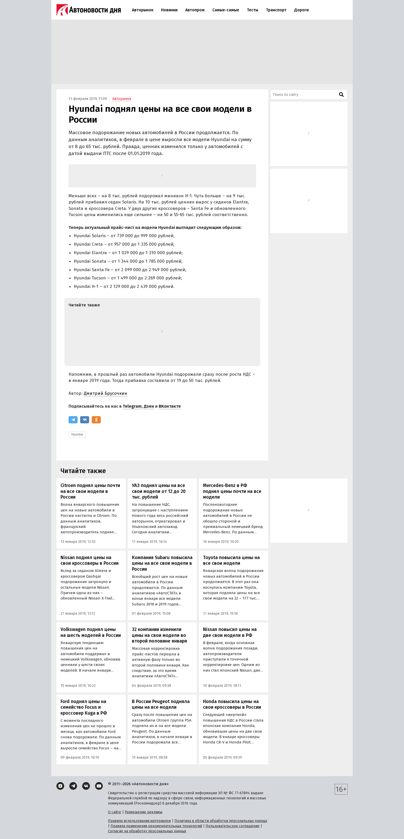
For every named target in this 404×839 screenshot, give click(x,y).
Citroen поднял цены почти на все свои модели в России (90, 491)
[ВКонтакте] (84, 419)
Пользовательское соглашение (232, 826)
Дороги (301, 9)
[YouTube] (99, 786)
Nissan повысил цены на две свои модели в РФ (230, 632)
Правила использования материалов (139, 821)
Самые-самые (225, 9)
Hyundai (77, 434)
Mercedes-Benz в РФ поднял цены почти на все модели (232, 491)
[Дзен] (60, 786)
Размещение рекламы (143, 812)
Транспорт (276, 9)
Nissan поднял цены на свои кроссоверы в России (90, 560)
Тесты (252, 9)
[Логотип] (88, 10)
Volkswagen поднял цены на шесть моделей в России (91, 632)
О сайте (114, 812)
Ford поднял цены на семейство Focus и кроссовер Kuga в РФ (84, 707)
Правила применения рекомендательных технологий (156, 826)
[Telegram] (73, 419)
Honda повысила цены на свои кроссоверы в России (232, 704)
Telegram (132, 406)
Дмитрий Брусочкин (105, 393)
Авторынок (142, 9)
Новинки (169, 9)
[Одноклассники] (96, 419)
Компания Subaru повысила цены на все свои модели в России (162, 563)
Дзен (149, 406)
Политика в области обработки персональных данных (220, 821)
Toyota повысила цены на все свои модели (231, 560)
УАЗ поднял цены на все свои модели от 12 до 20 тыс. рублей (159, 491)
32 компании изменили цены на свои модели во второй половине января (159, 635)
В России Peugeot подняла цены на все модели (161, 704)
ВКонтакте (170, 406)
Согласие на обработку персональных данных (147, 831)
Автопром (195, 9)
